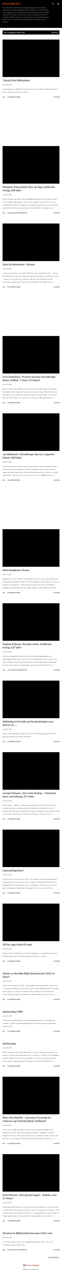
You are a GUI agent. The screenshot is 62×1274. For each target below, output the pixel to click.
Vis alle (54, 32)
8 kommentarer (13, 287)
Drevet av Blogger (31, 1265)
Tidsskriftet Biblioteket (16, 80)
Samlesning (9, 1043)
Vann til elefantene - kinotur (19, 264)
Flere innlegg (53, 1257)
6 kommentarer (13, 592)
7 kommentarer (13, 1221)
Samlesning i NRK (13, 1011)
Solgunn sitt (12, 3)
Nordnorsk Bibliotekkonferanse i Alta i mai (27, 1233)
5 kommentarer (13, 97)
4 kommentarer (13, 819)
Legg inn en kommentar (17, 213)
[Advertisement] (31, 122)
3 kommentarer (13, 403)
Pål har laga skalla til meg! (17, 944)
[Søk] (53, 4)
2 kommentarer (13, 480)
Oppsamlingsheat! (13, 870)
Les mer (56, 97)
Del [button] (4, 97)
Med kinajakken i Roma (16, 570)
